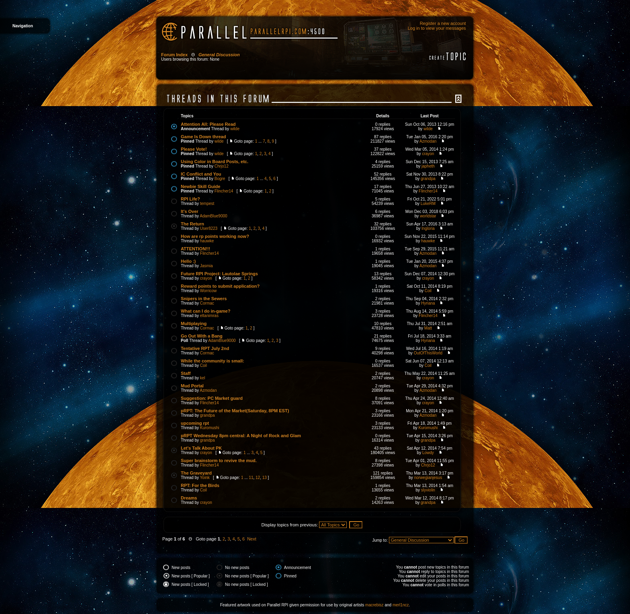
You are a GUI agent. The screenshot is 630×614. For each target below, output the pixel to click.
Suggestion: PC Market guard (212, 398)
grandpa (428, 178)
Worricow (208, 291)
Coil (428, 291)
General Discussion (219, 54)
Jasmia (206, 266)
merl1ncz (401, 605)
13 (264, 477)
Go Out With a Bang (202, 336)
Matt (428, 328)
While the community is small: (212, 360)
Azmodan (427, 141)
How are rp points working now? (215, 236)
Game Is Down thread (203, 136)
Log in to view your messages (437, 28)
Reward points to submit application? (220, 286)
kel (202, 378)
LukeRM (428, 203)
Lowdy (428, 452)
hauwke (207, 241)
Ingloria (428, 228)
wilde (234, 129)
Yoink (205, 477)
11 (251, 477)
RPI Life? (190, 198)
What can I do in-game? (205, 311)
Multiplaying (194, 323)
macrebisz (374, 605)
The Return (192, 223)
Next (251, 538)
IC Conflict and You (201, 174)
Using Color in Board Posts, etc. (214, 161)
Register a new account (443, 23)
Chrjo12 (222, 166)
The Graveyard (196, 473)
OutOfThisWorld (428, 353)
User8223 (208, 228)
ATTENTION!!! (195, 248)
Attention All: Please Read (208, 124)
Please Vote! (194, 149)
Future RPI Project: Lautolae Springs (219, 273)
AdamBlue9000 (213, 216)
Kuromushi (209, 428)
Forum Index (174, 54)
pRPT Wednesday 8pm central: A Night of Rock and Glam (241, 435)
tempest (207, 203)
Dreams (189, 497)
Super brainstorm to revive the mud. (219, 460)
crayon (428, 153)
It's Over (189, 211)
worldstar (428, 216)
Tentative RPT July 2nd (205, 348)
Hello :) (188, 261)
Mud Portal (192, 385)
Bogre (220, 178)
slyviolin (428, 490)
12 (258, 477)
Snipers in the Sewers (204, 298)
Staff (185, 373)
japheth (428, 166)
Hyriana (428, 303)
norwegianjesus (428, 477)
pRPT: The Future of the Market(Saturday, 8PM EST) (235, 410)
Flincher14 (224, 191)
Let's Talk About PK (201, 448)
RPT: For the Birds (200, 485)
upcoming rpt (195, 423)
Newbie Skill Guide (200, 186)
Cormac (207, 303)
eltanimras (209, 315)
